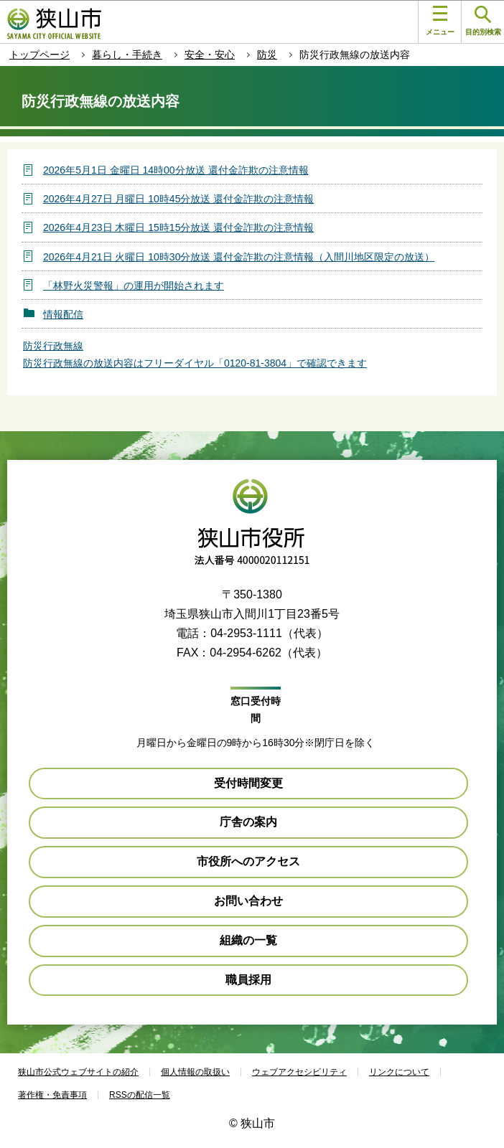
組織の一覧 (248, 940)
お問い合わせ (248, 901)
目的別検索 (483, 21)
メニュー (440, 21)
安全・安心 (210, 54)
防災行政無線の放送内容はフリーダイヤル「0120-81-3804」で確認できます (195, 363)
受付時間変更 (248, 783)
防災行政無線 (53, 346)
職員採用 (248, 980)
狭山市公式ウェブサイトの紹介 (78, 1072)
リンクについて (399, 1072)
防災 (267, 54)
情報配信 (63, 314)
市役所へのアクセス (248, 861)
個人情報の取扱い (195, 1072)
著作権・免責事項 (52, 1095)
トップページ (39, 54)
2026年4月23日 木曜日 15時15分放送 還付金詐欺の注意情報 (178, 227)
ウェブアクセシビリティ (299, 1072)
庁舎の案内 (248, 822)
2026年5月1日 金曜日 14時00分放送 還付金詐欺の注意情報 (176, 170)
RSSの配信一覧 (139, 1095)
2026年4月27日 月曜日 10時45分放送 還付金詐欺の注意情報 (178, 198)
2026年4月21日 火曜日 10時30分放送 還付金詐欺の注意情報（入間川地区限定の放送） (238, 257)
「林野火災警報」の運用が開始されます (133, 285)
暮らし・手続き (127, 54)
